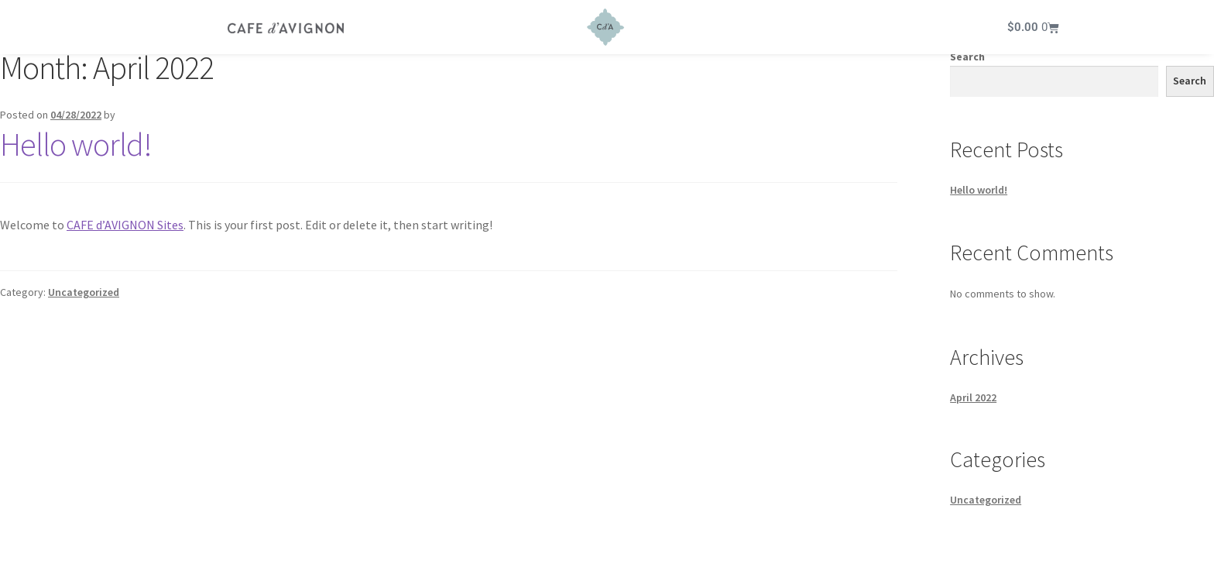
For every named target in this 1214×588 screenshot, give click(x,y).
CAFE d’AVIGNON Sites (125, 231)
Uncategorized (83, 298)
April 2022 (973, 404)
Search (967, 63)
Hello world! (76, 150)
